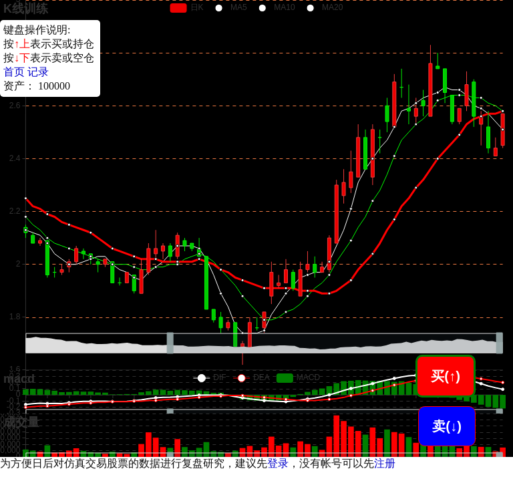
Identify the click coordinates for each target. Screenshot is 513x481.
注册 (384, 463)
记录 (38, 71)
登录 (278, 463)
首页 (14, 71)
